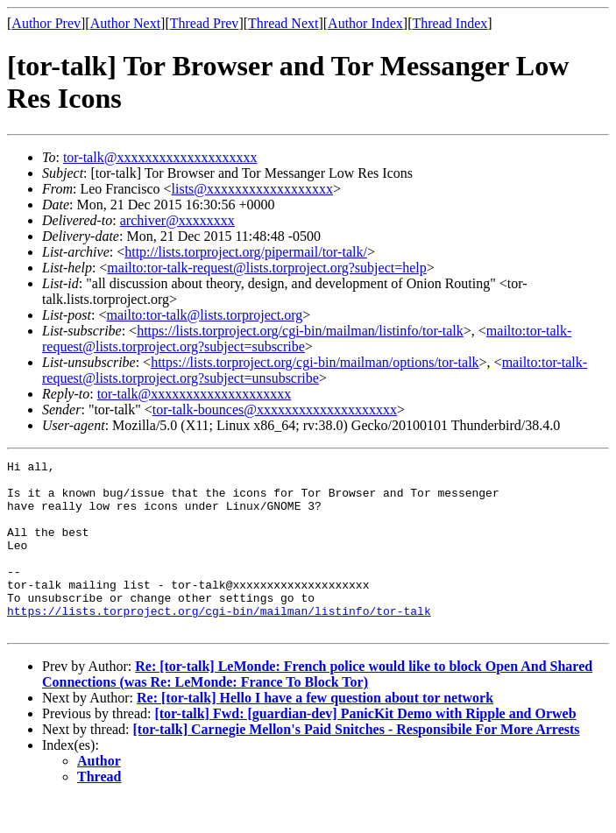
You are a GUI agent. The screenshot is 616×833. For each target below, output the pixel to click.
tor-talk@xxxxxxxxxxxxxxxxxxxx (160, 157)
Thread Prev (204, 23)
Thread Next (283, 23)
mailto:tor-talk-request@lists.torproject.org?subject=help (266, 267)
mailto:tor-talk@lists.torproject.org (204, 314)
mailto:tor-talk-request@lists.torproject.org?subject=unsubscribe (314, 370)
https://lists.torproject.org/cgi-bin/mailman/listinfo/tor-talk (300, 330)
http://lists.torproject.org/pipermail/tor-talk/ (245, 251)
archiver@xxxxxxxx (177, 220)
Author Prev (46, 23)
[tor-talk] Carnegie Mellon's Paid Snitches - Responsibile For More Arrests (356, 763)
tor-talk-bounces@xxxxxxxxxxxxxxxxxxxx (274, 409)
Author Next (125, 23)
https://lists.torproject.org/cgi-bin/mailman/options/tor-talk (314, 362)
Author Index (365, 23)
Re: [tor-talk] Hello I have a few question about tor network (315, 731)
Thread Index (450, 23)
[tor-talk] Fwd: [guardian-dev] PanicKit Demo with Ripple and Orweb (365, 747)
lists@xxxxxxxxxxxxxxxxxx (253, 188)
